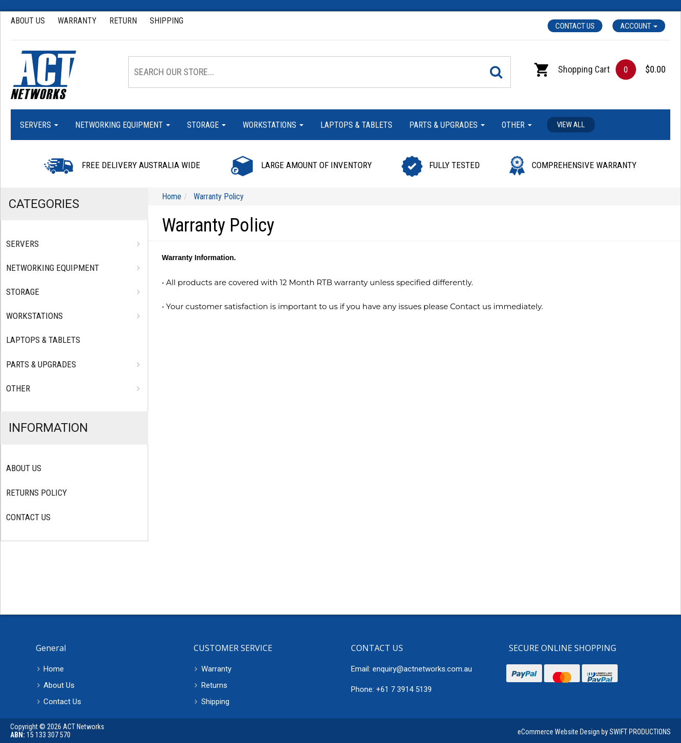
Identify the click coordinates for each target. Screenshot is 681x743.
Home (53, 669)
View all (571, 124)
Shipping (166, 21)
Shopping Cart (572, 69)
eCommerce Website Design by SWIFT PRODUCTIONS (594, 732)
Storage (206, 125)
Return (123, 21)
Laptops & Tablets (356, 125)
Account (638, 26)
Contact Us (575, 26)
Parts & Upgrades (447, 125)
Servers (39, 125)
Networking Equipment (122, 125)
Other (517, 125)
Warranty (77, 21)
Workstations (273, 125)
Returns (214, 685)
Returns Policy (36, 492)
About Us (28, 21)
